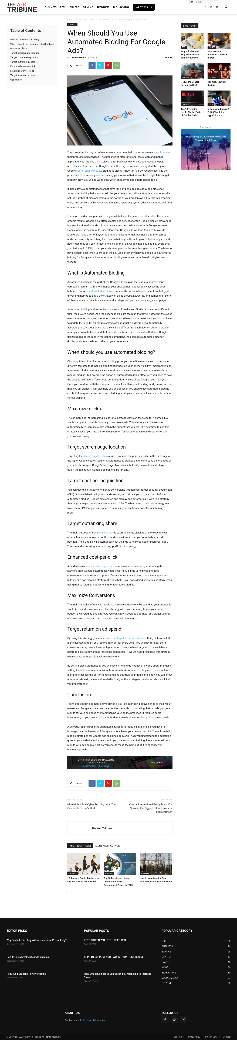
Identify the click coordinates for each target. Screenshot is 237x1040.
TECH (63, 7)
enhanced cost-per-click (100, 566)
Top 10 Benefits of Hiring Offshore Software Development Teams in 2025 (118, 881)
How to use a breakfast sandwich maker (218, 54)
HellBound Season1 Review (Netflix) (26, 973)
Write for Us (144, 7)
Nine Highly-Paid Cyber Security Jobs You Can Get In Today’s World (91, 806)
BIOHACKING (121, 7)
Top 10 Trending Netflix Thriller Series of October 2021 (191, 112)
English (196, 2)
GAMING (88, 7)
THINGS (212, 47)
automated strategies (101, 291)
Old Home (179, 1036)
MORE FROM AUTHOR (107, 845)
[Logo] (22, 7)
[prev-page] (69, 892)
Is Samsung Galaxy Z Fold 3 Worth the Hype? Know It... (218, 112)
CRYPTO (74, 7)
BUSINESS (50, 7)
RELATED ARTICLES (80, 845)
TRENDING (103, 7)
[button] (226, 7)
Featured (186, 77)
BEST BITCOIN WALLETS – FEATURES (105, 940)
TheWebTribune (78, 57)
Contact (227, 1036)
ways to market (162, 152)
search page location (95, 456)
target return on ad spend (132, 638)
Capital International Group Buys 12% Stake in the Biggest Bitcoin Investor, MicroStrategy (150, 808)
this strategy (106, 532)
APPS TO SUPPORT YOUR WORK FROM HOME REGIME (114, 957)
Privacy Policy (193, 1036)
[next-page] (75, 892)
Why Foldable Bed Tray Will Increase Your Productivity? (190, 54)
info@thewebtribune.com (92, 1020)
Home (70, 19)
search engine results (88, 170)
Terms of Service (211, 1036)
